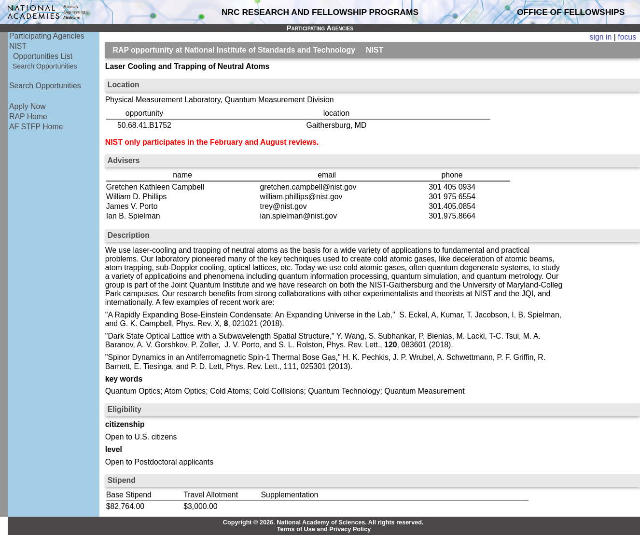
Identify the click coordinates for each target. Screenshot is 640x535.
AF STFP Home (36, 127)
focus (627, 37)
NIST (18, 46)
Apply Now (27, 106)
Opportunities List (42, 56)
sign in (601, 37)
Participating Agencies (46, 36)
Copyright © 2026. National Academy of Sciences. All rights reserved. (323, 522)
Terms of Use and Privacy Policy (324, 529)
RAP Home (28, 116)
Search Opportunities (45, 66)
